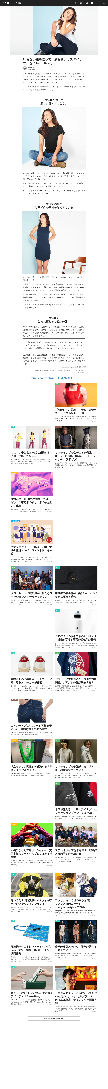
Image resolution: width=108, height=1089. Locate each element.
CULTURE (58, 427)
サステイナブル (80, 372)
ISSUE (57, 384)
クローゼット (38, 371)
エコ (83, 371)
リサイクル (67, 371)
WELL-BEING (15, 522)
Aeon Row (83, 368)
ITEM (12, 427)
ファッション (60, 371)
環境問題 (52, 371)
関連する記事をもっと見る (54, 1019)
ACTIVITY (14, 474)
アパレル (74, 371)
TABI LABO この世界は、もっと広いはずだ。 (53, 379)
